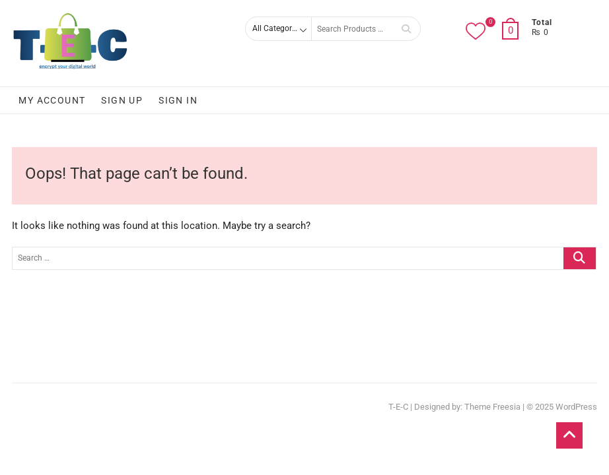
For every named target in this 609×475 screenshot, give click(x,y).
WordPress (576, 407)
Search (406, 28)
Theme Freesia (492, 407)
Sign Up (122, 100)
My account (51, 100)
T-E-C (398, 407)
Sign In (178, 100)
